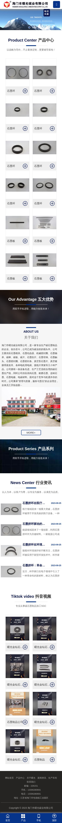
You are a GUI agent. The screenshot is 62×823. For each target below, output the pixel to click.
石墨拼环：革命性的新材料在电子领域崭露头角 (34, 565)
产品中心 (20, 778)
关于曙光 (31, 778)
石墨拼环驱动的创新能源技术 (34, 523)
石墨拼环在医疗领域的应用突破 (34, 503)
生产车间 (52, 778)
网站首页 (9, 778)
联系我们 (31, 782)
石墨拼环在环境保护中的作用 (34, 544)
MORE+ (31, 432)
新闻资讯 (42, 778)
